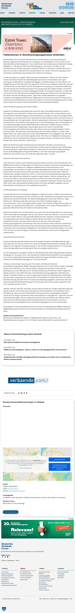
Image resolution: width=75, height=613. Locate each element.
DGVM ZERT (60, 577)
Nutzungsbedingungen (62, 598)
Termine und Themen (25, 577)
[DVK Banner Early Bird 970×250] (37, 521)
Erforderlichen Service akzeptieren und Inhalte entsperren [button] (59, 467)
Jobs (62, 13)
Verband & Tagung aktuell (26, 575)
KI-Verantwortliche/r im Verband (47, 579)
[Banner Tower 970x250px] (37, 36)
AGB (40, 598)
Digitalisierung (5, 581)
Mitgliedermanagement (7, 574)
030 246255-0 (13, 486)
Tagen (42, 13)
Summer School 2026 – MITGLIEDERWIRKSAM (44, 576)
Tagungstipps (60, 575)
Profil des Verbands (10, 512)
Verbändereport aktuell (26, 574)
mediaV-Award (23, 579)
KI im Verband (4, 572)
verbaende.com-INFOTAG (45, 580)
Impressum (53, 598)
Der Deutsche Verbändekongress (43, 583)
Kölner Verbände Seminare (45, 586)
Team (70, 598)
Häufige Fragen (43, 588)
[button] (4, 609)
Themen (11, 13)
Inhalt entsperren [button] (59, 459)
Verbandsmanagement (7, 575)
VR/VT (17, 560)
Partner (52, 13)
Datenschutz (46, 598)
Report (32, 13)
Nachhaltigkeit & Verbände (8, 577)
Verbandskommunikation (7, 583)
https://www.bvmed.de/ (17, 491)
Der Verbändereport (25, 572)
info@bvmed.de (13, 489)
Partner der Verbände (62, 572)
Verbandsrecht (5, 579)
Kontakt (3, 560)
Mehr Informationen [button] (26, 468)
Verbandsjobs (60, 574)
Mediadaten (11, 560)
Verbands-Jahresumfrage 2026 (9, 585)
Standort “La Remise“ (44, 590)
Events (22, 13)
